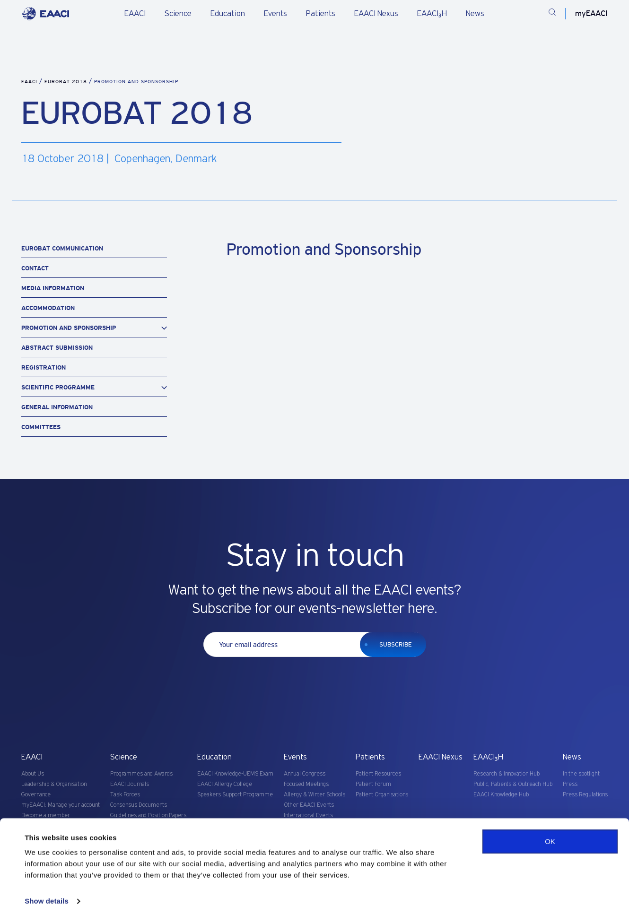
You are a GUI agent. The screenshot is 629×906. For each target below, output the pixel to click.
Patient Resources (378, 774)
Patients (320, 13)
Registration (43, 367)
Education (227, 13)
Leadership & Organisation (54, 784)
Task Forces (125, 795)
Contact (35, 268)
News (475, 13)
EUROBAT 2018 (66, 81)
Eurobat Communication (62, 248)
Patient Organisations (382, 795)
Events (275, 13)
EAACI (135, 13)
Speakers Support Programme (235, 795)
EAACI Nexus (376, 13)
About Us (32, 774)
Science (178, 13)
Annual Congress (304, 774)
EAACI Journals (129, 784)
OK (550, 828)
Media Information (52, 288)
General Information (57, 407)
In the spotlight (581, 774)
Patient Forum (373, 784)
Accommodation (48, 308)
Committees (41, 427)
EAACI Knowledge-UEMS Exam (235, 774)
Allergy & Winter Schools (314, 795)
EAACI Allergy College (224, 784)
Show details (47, 887)
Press (570, 784)
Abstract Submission (57, 348)
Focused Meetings (306, 784)
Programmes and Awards (141, 774)
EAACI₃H (432, 13)
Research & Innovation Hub (506, 774)
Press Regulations (585, 795)
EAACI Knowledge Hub (501, 795)
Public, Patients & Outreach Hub (512, 784)
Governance (36, 795)
